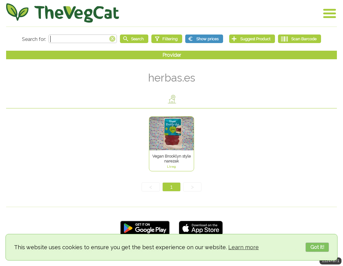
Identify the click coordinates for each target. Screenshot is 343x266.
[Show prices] (204, 39)
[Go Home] (62, 13)
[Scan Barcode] (299, 39)
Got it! (317, 247)
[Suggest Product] (252, 39)
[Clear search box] (112, 38)
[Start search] (134, 39)
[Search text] (83, 39)
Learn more (243, 247)
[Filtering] (166, 39)
